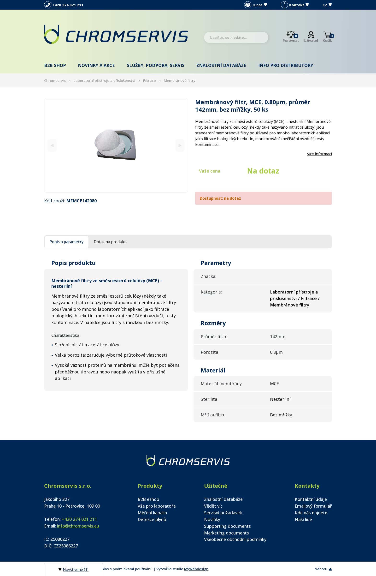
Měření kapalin (152, 513)
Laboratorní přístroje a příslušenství (104, 80)
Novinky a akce (96, 65)
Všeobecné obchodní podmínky (235, 539)
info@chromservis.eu (78, 526)
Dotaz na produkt (110, 241)
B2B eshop (148, 499)
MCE (274, 383)
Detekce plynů (152, 519)
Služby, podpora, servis (155, 65)
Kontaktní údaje (311, 499)
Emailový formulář (313, 506)
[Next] (180, 145)
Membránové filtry (179, 80)
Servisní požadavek (223, 513)
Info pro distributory (285, 65)
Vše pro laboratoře (157, 506)
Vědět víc (213, 506)
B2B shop (55, 65)
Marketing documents (226, 533)
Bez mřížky (281, 415)
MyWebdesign (196, 568)
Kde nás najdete (311, 513)
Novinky (212, 519)
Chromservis (55, 80)
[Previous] (52, 145)
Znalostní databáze (221, 65)
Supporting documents (227, 526)
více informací (319, 153)
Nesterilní (280, 399)
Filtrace (149, 80)
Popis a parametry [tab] (67, 241)
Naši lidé (303, 519)
